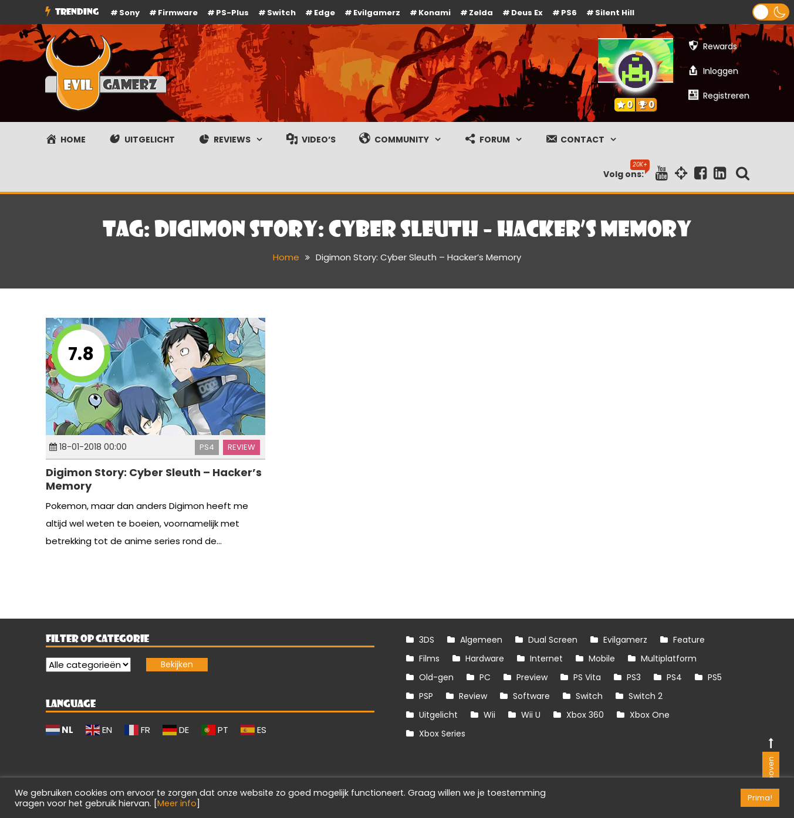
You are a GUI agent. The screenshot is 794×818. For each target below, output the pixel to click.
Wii (489, 715)
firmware (178, 12)
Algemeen (481, 640)
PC (485, 677)
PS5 (715, 677)
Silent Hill (614, 12)
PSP (426, 696)
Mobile (602, 658)
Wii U (530, 715)
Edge (324, 12)
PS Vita (587, 677)
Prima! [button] (760, 797)
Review (241, 447)
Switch (281, 12)
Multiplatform (669, 658)
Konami (434, 12)
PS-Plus (232, 12)
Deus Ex (527, 12)
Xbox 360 (585, 715)
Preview (532, 677)
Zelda (481, 12)
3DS (426, 640)
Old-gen (436, 677)
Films (429, 658)
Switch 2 (646, 696)
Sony (129, 12)
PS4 (207, 447)
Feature (689, 640)
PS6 (569, 12)
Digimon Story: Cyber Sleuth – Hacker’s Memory (154, 479)
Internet (546, 658)
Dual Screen (552, 640)
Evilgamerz (376, 12)
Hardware (484, 658)
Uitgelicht (438, 715)
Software (531, 696)
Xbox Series (442, 733)
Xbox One (650, 715)
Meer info (177, 803)
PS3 (634, 677)
